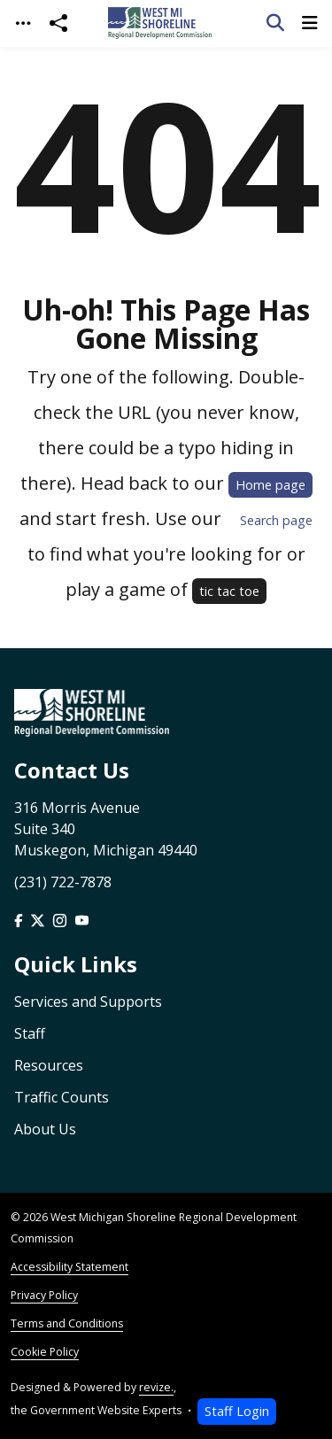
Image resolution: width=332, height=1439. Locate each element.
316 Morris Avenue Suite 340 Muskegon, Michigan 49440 (105, 829)
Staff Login (237, 1411)
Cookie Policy (45, 1351)
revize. (156, 1387)
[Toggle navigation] (23, 23)
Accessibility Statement (69, 1266)
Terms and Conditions (67, 1323)
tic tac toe (229, 591)
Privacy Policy (44, 1295)
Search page (276, 520)
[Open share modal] (58, 23)
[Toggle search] (275, 23)
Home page (270, 484)
